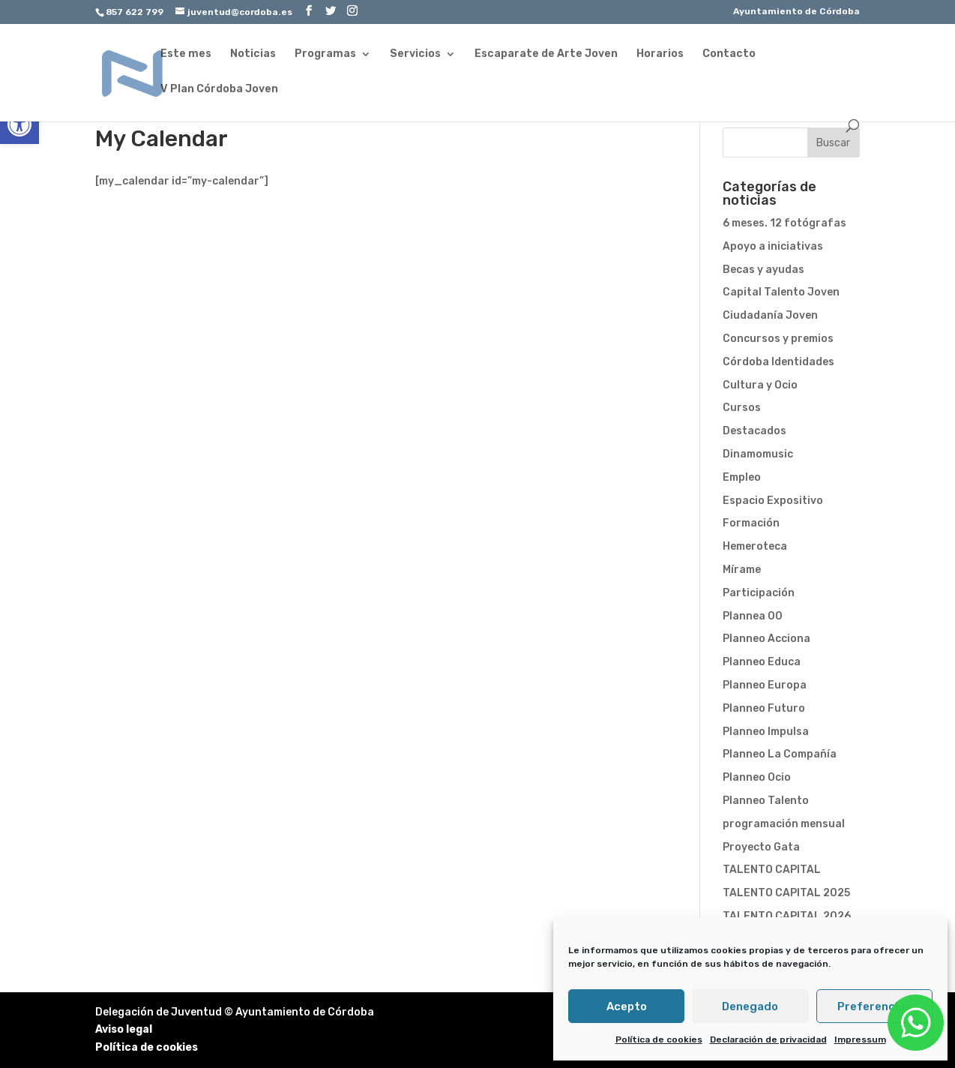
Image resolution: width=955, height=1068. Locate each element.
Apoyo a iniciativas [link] (773, 246)
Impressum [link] (860, 1039)
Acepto (626, 1006)
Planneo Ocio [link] (757, 777)
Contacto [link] (729, 54)
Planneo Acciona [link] (766, 638)
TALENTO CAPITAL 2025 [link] (786, 892)
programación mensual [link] (784, 824)
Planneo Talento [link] (766, 800)
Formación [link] (751, 523)
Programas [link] (325, 54)
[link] (19, 124)
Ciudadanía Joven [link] (770, 315)
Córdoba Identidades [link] (778, 362)
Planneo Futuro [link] (764, 708)
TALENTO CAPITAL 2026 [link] (787, 916)
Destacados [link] (754, 430)
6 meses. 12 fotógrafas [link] (784, 223)
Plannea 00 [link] (753, 616)
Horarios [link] (660, 54)
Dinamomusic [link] (758, 454)
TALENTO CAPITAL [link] (772, 869)
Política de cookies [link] (658, 1039)
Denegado (750, 1006)
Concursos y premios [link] (778, 338)
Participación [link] (759, 592)
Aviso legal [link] (123, 1029)
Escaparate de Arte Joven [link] (546, 54)
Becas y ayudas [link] (763, 269)
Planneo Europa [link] (765, 685)
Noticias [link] (253, 54)
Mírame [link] (742, 569)
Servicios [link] (415, 54)
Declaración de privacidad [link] (768, 1039)
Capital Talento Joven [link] (781, 292)
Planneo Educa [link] (762, 662)
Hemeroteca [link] (755, 546)
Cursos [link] (742, 407)
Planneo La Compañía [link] (780, 754)
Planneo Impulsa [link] (766, 731)
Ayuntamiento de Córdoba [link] (796, 11)
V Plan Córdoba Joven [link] (219, 89)
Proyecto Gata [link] (761, 847)
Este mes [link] (185, 54)
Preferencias (874, 1006)
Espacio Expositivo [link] (773, 500)
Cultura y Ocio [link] (760, 385)
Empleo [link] (742, 477)
